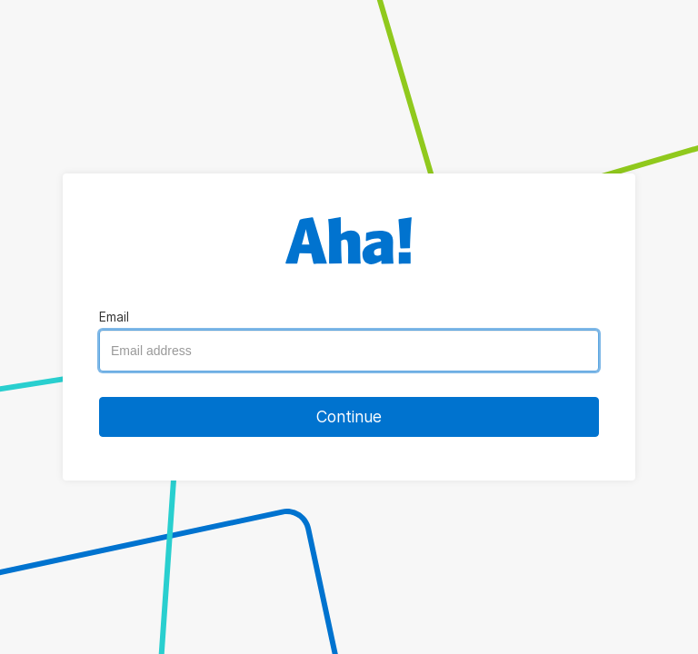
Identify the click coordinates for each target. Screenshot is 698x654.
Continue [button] (349, 416)
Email (114, 316)
